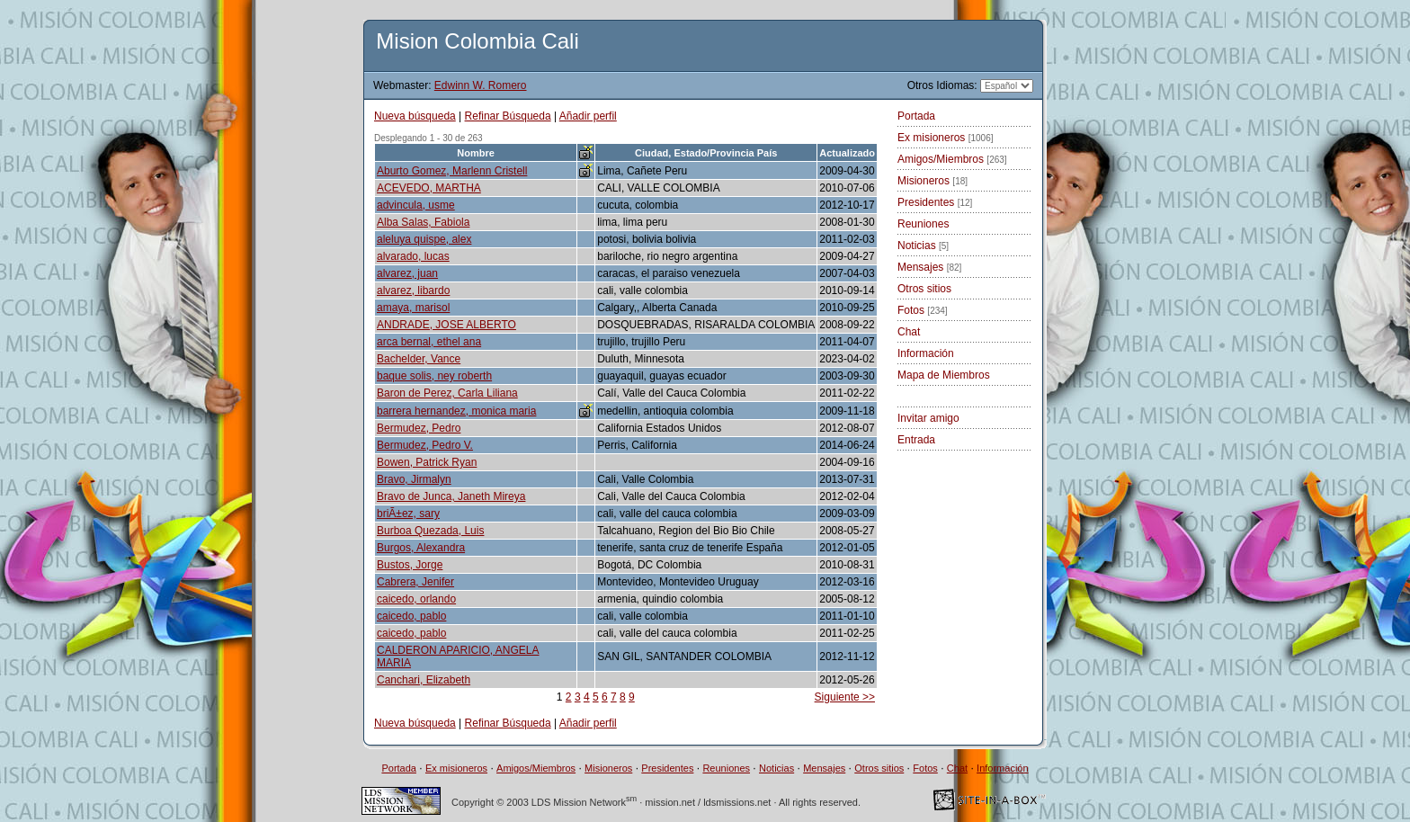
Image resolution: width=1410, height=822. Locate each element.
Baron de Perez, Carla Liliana (447, 393)
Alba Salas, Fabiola (423, 222)
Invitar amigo (928, 418)
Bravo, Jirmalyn (414, 479)
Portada (916, 116)
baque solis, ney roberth (434, 376)
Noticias (923, 245)
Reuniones (923, 224)
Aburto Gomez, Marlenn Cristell (452, 171)
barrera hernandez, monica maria (456, 411)
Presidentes (934, 202)
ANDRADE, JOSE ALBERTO (446, 324)
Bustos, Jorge (409, 564)
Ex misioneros (945, 137)
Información (925, 353)
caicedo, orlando (416, 599)
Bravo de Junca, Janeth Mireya (451, 496)
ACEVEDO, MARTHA (429, 188)
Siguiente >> (845, 697)
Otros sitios (924, 288)
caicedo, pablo (411, 616)
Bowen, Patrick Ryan (427, 462)
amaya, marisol (413, 307)
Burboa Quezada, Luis (430, 530)
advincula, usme (416, 205)
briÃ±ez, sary (408, 513)
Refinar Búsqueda (508, 116)
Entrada (916, 439)
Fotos (922, 310)
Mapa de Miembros (943, 375)
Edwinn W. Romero (480, 85)
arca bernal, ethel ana (429, 341)
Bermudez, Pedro (418, 428)
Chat (908, 332)
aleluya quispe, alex (424, 239)
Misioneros (932, 180)
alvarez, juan (407, 273)
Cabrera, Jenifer (415, 582)
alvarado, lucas (413, 256)
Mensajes (929, 267)
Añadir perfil (588, 116)
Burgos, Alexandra (421, 547)
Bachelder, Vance (418, 359)
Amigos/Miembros (952, 159)
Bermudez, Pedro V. (425, 445)
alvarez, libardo (413, 290)
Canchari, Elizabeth (423, 680)
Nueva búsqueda (415, 116)
